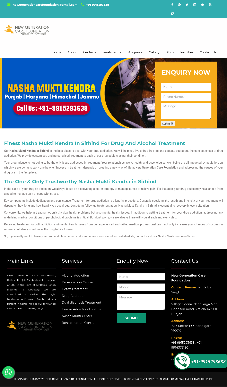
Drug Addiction (73, 296)
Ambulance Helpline (199, 379)
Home (56, 52)
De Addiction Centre (77, 282)
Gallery (154, 52)
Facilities (187, 52)
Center (89, 52)
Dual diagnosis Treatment (81, 302)
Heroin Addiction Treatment (83, 309)
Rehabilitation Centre (78, 323)
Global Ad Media (171, 379)
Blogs (170, 52)
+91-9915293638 (95, 5)
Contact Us (208, 52)
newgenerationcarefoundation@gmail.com (42, 5)
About (72, 52)
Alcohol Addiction (75, 275)
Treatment (111, 52)
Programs (135, 52)
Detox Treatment (75, 289)
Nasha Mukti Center (77, 316)
